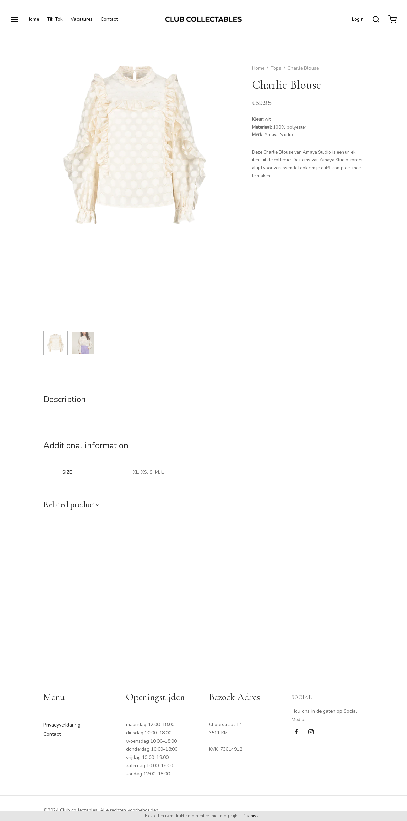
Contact (109, 19)
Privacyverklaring (61, 725)
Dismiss (251, 816)
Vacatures (82, 19)
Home (33, 19)
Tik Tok (55, 19)
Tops (276, 68)
